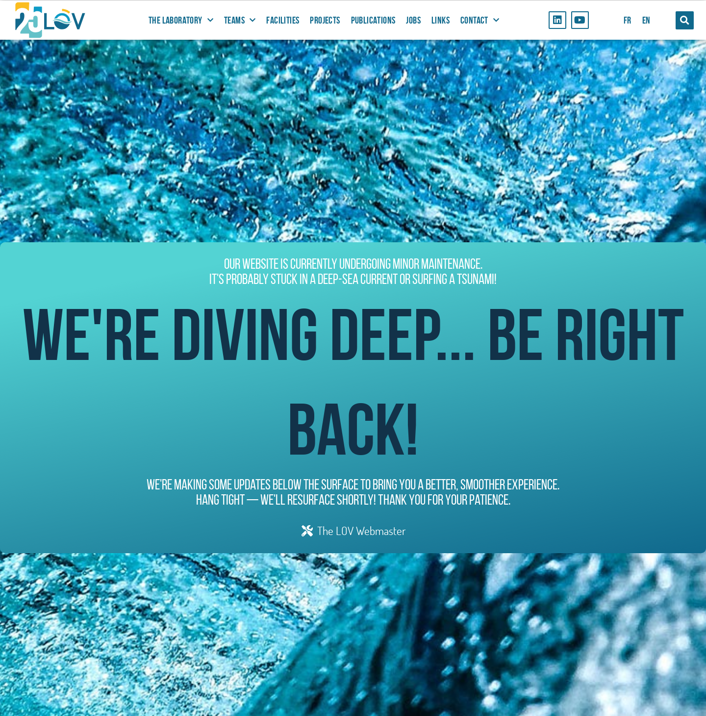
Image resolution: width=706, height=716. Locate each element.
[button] (685, 20)
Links (440, 20)
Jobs (413, 20)
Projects (325, 20)
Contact (479, 20)
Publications (373, 20)
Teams (239, 20)
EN (646, 20)
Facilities (282, 20)
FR (627, 20)
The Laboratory (181, 20)
